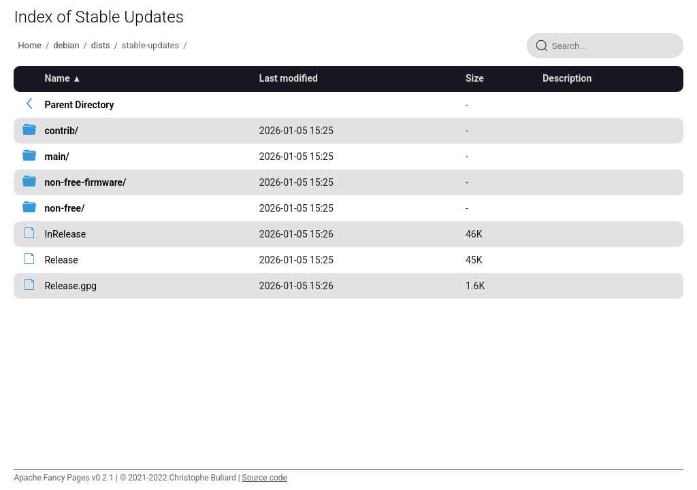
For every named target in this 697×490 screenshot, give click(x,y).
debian (66, 45)
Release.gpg (70, 285)
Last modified (288, 78)
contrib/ (61, 130)
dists (100, 45)
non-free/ (64, 208)
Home (29, 45)
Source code (264, 478)
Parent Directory (79, 104)
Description (566, 78)
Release (61, 260)
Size (475, 78)
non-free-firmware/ (85, 182)
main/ (56, 156)
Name (56, 78)
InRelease (65, 234)
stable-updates (150, 45)
